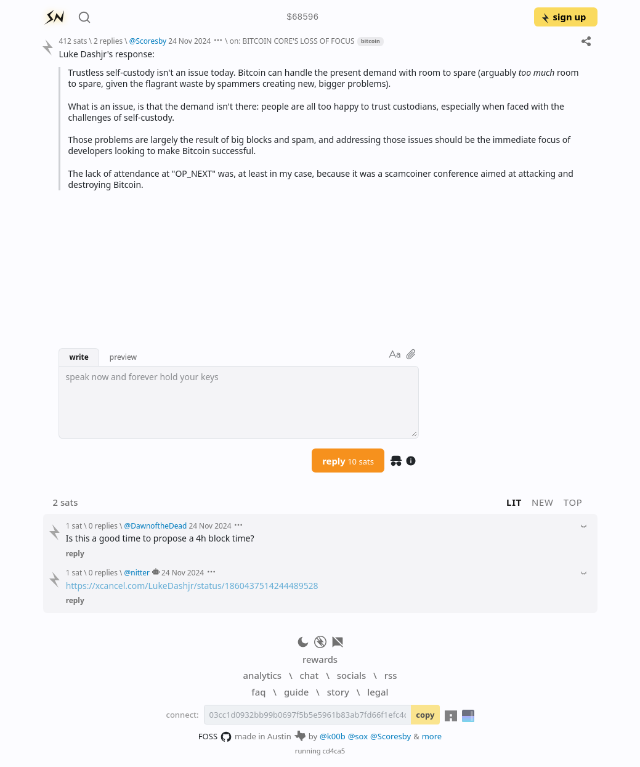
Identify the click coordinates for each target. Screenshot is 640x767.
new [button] (543, 502)
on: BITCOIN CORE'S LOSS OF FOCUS (292, 41)
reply (348, 461)
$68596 (302, 17)
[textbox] (238, 402)
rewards (320, 659)
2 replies (108, 41)
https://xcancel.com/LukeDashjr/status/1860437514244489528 (192, 585)
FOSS (215, 737)
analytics (262, 675)
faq (258, 692)
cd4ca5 (334, 750)
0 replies (103, 525)
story (338, 692)
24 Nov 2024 (189, 41)
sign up (563, 16)
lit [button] (514, 502)
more (432, 736)
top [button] (573, 502)
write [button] (78, 357)
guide (296, 692)
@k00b (333, 736)
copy (425, 714)
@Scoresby (390, 736)
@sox (358, 736)
